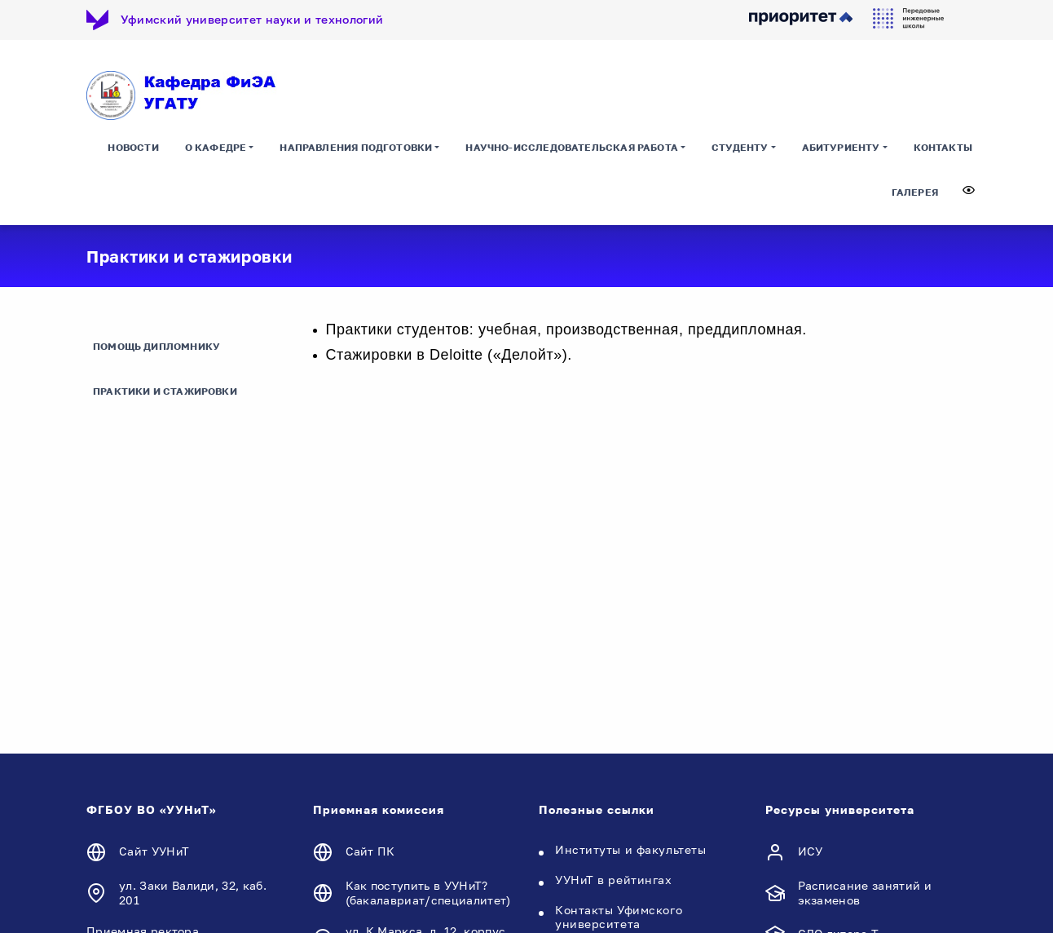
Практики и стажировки (165, 393)
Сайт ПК (370, 853)
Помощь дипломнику (156, 349)
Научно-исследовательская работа (571, 150)
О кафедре (216, 150)
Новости (133, 150)
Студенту (740, 150)
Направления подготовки (356, 150)
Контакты (943, 150)
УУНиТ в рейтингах (613, 881)
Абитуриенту (841, 150)
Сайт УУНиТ (154, 853)
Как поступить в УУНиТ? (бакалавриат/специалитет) (428, 894)
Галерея (915, 195)
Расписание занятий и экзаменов (865, 894)
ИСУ (810, 853)
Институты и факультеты (630, 851)
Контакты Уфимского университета (618, 918)
